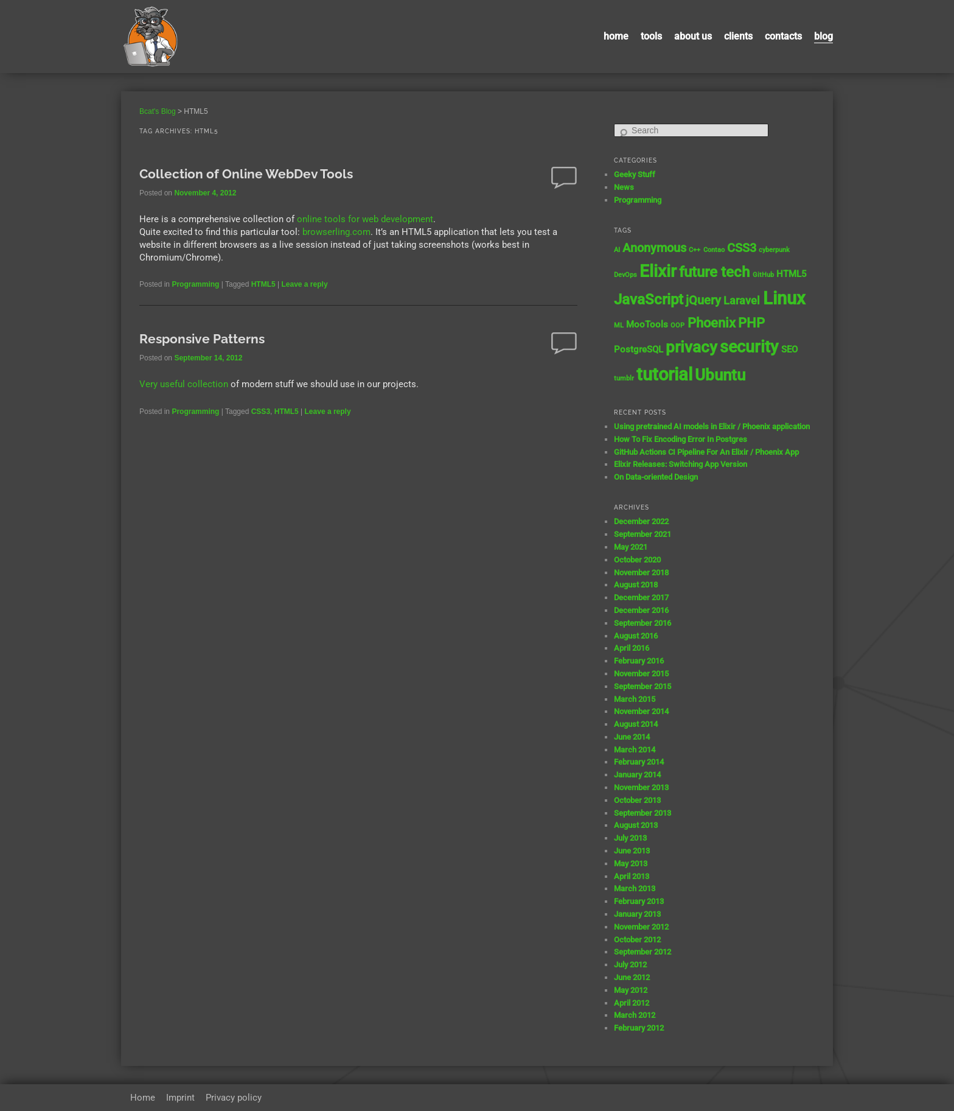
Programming (195, 284)
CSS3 (260, 411)
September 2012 (642, 951)
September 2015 (642, 686)
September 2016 (642, 623)
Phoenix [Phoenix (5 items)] (712, 323)
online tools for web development (365, 219)
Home (616, 36)
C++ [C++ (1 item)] (694, 250)
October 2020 (637, 559)
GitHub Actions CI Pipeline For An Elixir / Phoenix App (706, 452)
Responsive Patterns (202, 338)
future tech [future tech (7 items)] (714, 272)
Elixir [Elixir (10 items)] (658, 271)
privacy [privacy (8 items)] (691, 347)
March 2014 (634, 749)
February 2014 (639, 761)
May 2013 (630, 863)
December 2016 (641, 610)
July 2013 (630, 838)
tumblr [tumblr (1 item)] (624, 378)
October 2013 (637, 800)
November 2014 (641, 711)
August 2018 (636, 584)
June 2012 (632, 977)
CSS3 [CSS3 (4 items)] (741, 248)
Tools (651, 36)
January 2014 (637, 774)
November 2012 (641, 926)
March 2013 (634, 888)
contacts (783, 36)
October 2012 (637, 939)
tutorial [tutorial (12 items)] (664, 374)
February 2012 (639, 1027)
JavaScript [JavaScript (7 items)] (648, 299)
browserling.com (336, 231)
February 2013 (639, 901)
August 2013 (636, 825)
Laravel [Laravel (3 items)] (741, 301)
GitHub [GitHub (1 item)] (763, 275)
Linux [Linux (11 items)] (784, 298)
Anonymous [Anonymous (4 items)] (654, 248)
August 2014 (636, 724)
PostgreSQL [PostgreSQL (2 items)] (638, 349)
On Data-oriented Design (656, 477)
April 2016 (631, 648)
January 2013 (637, 914)
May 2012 (630, 990)
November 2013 (641, 787)
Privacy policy (234, 1097)
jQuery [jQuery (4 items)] (703, 300)
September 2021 (642, 534)
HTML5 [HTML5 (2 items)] (791, 273)
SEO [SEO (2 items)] (789, 349)
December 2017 (641, 597)
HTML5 (263, 284)
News (624, 187)
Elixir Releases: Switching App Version (680, 464)
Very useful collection (183, 384)
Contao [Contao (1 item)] (714, 250)
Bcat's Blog (157, 111)
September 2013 (642, 813)
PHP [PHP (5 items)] (751, 323)
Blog (823, 36)
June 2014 (632, 736)
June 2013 (632, 850)
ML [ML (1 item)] (619, 325)
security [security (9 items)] (749, 347)
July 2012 (630, 964)
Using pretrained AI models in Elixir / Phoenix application (712, 426)
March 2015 (634, 699)
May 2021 (630, 547)
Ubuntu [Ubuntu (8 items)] (720, 375)
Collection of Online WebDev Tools (246, 173)
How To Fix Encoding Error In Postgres (680, 439)
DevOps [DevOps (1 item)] (625, 275)
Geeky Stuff (634, 174)
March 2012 (634, 1015)
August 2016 (636, 635)
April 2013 (631, 876)
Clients (738, 36)
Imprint (180, 1097)
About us (693, 36)
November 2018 (641, 572)
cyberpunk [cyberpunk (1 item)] (774, 250)
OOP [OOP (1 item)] (677, 325)
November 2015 (641, 673)
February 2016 (639, 660)
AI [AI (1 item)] (617, 250)
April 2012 (631, 1003)
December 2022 (641, 521)
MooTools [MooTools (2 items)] (647, 324)
